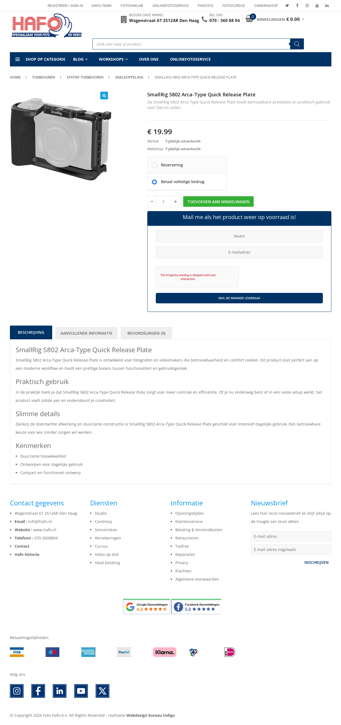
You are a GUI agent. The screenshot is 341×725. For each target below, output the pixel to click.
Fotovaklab (132, 5)
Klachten (183, 570)
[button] (104, 95)
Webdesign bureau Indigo (150, 715)
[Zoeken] (297, 43)
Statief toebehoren (85, 77)
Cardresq (103, 521)
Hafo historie (27, 554)
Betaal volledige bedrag (182, 181)
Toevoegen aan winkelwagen (218, 201)
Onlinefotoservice (170, 5)
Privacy (181, 562)
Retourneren (187, 538)
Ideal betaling (107, 562)
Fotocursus (233, 5)
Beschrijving (31, 332)
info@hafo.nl (40, 521)
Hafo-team (102, 5)
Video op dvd (107, 554)
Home (15, 77)
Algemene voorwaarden (197, 579)
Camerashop (266, 5)
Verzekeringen (108, 538)
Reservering (172, 164)
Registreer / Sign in (65, 5)
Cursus (101, 546)
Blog (78, 59)
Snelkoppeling (129, 77)
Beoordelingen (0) (146, 333)
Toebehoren (43, 77)
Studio (101, 513)
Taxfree (182, 546)
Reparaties (185, 554)
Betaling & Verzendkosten (199, 529)
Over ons (149, 59)
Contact (22, 546)
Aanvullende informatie (86, 333)
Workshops (111, 59)
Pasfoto (206, 5)
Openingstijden (189, 513)
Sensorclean (106, 529)
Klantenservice (189, 521)
